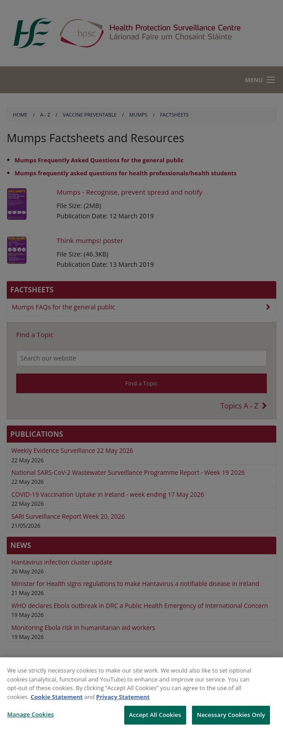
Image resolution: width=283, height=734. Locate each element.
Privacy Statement (122, 697)
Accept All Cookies (155, 715)
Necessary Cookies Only (231, 715)
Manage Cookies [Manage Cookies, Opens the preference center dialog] (30, 714)
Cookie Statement (56, 697)
